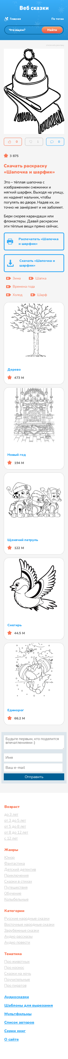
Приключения (16, 875)
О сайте (11, 1039)
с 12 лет (11, 838)
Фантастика (14, 863)
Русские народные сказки (26, 918)
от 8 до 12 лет (16, 832)
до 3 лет (11, 814)
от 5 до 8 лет (15, 826)
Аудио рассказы (18, 936)
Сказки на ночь (17, 973)
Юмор (9, 857)
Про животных (17, 961)
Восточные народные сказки (29, 924)
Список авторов (19, 1022)
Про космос (14, 967)
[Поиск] (34, 30)
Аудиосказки (16, 996)
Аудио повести (17, 942)
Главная (15, 19)
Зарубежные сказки (21, 930)
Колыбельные (16, 899)
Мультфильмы (17, 1013)
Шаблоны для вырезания (28, 1005)
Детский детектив (20, 869)
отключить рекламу (55, 45)
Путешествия (15, 887)
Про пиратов (15, 985)
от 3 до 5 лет (15, 820)
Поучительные (17, 979)
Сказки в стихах (18, 881)
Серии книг (15, 1030)
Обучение (12, 893)
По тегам (57, 19)
